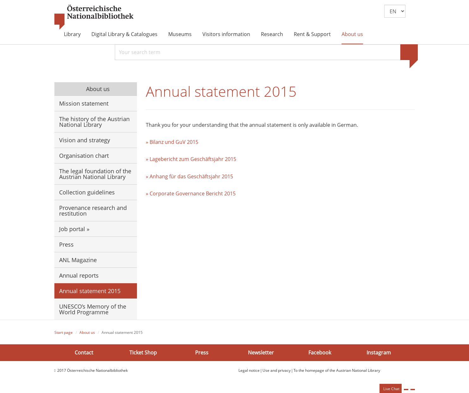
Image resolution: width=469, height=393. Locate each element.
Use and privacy (276, 370)
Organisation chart (84, 155)
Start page (63, 332)
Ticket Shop (143, 352)
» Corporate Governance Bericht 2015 (191, 193)
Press (66, 244)
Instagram (379, 352)
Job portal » (74, 229)
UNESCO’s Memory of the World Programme (92, 309)
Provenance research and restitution (93, 210)
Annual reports (79, 275)
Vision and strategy (84, 140)
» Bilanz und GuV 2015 (172, 141)
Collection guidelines (87, 192)
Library (72, 34)
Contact (84, 352)
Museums (180, 34)
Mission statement (83, 103)
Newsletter (261, 352)
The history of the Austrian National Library (94, 121)
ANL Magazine (78, 260)
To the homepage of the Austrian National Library (336, 370)
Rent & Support (312, 34)
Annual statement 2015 (89, 291)
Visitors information (226, 34)
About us (352, 34)
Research (272, 34)
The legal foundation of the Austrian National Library (95, 174)
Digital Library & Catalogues (124, 34)
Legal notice (249, 370)
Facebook (319, 352)
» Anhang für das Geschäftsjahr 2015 (189, 176)
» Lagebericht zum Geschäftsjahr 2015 (191, 159)
